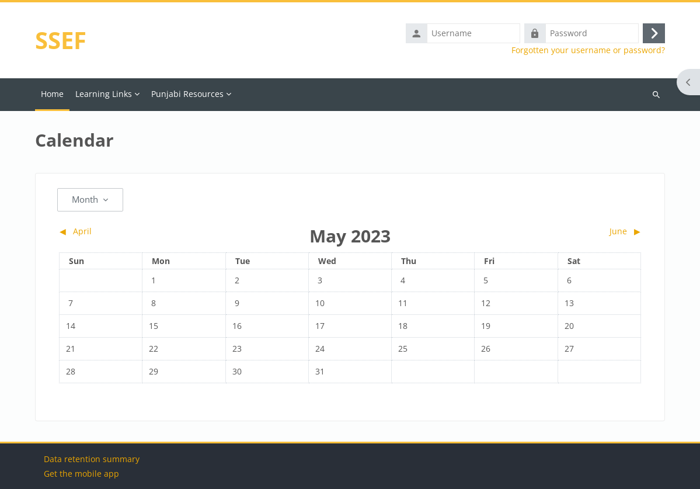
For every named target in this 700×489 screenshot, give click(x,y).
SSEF (60, 40)
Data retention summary (92, 458)
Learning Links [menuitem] (103, 93)
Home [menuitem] (52, 93)
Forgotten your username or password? (588, 50)
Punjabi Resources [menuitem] (187, 93)
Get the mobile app (81, 473)
